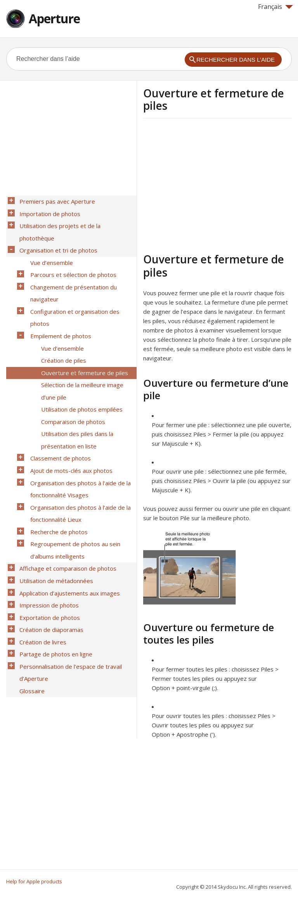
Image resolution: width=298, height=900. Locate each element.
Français (275, 6)
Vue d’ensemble (49, 241)
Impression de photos (46, 523)
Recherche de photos (56, 463)
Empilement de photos (58, 301)
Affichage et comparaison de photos (65, 493)
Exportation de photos (47, 533)
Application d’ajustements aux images (67, 513)
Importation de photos (47, 211)
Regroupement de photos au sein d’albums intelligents (73, 478)
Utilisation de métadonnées (54, 503)
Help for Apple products (34, 881)
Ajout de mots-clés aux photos (69, 412)
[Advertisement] (208, 184)
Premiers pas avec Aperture (55, 200)
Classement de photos (58, 402)
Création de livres (40, 553)
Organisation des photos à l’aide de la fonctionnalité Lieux (78, 448)
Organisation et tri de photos (56, 231)
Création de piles (61, 321)
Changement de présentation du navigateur (71, 266)
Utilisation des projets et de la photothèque (76, 221)
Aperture (54, 18)
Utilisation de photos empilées (79, 362)
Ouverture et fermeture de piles (82, 332)
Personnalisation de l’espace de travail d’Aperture (68, 579)
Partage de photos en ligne (53, 564)
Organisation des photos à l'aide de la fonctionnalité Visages (78, 427)
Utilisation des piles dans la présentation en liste (75, 387)
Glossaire (29, 594)
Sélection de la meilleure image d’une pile (80, 347)
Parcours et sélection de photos (71, 251)
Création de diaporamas (49, 543)
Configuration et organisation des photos (72, 286)
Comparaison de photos (71, 372)
